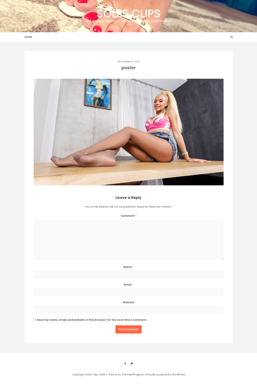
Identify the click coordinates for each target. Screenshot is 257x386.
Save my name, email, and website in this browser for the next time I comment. (92, 320)
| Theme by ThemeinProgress (125, 374)
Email (128, 284)
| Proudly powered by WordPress (165, 374)
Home (28, 37)
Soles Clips (128, 14)
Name (128, 267)
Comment (129, 216)
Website (128, 302)
